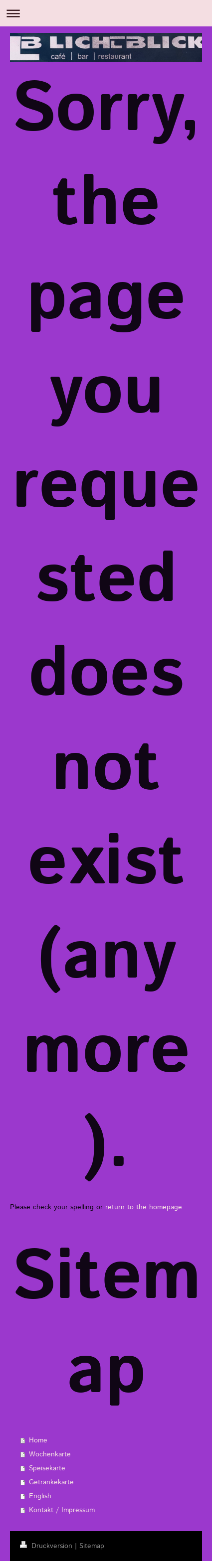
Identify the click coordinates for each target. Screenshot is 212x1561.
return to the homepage (143, 1207)
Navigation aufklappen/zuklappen (106, 13)
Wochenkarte (50, 1454)
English (40, 1496)
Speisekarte (47, 1468)
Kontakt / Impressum (62, 1510)
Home (38, 1440)
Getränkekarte (51, 1482)
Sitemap (91, 1546)
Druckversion (47, 1546)
